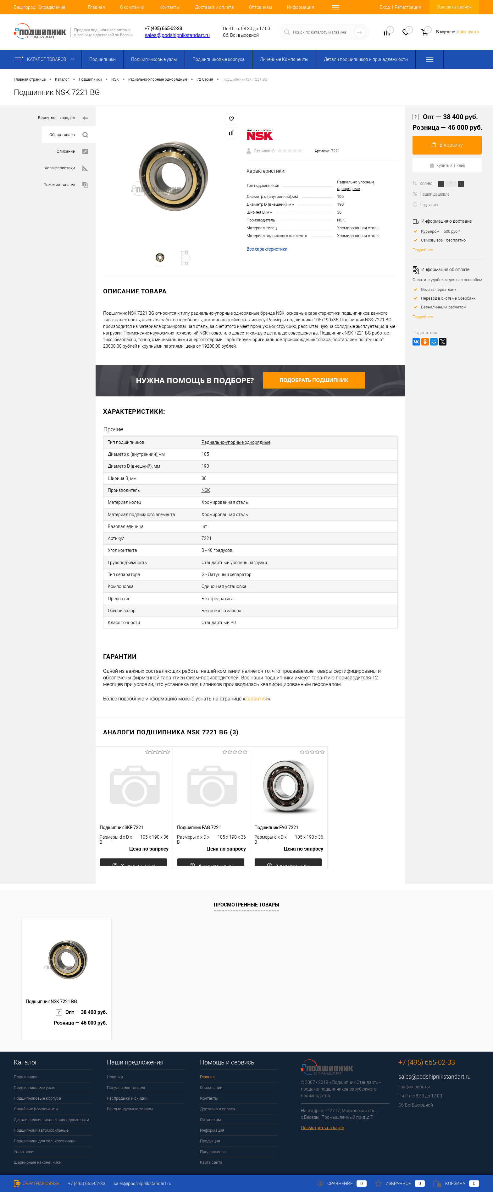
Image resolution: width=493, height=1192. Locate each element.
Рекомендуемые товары (130, 1089)
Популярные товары (126, 1068)
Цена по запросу (149, 832)
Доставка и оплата (214, 7)
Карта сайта (211, 1142)
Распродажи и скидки (127, 1078)
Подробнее (423, 250)
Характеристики (66, 168)
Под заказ (425, 204)
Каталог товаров (46, 59)
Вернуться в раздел (63, 118)
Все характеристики (266, 250)
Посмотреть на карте (322, 1108)
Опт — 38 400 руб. (445, 116)
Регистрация (408, 7)
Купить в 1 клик (447, 165)
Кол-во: (427, 183)
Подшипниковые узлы (154, 59)
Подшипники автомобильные (41, 1110)
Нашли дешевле (431, 194)
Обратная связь (36, 1183)
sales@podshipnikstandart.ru (177, 35)
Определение (51, 7)
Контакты (169, 7)
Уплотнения (25, 1132)
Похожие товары (65, 185)
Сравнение (342, 1183)
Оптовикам (260, 7)
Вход (385, 7)
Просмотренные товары (246, 884)
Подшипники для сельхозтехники (44, 1121)
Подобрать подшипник (314, 381)
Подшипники (102, 59)
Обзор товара (68, 135)
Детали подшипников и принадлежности (366, 59)
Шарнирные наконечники (37, 1142)
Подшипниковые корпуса (218, 59)
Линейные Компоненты (284, 59)
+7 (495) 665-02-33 (163, 28)
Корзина (456, 1183)
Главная (96, 7)
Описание (72, 152)
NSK (341, 221)
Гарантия (256, 679)
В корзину (447, 145)
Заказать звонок (454, 6)
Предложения (213, 1132)
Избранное (400, 1183)
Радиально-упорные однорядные (236, 443)
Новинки (115, 1057)
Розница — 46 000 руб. (448, 127)
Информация (300, 7)
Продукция (210, 1121)
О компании (132, 7)
